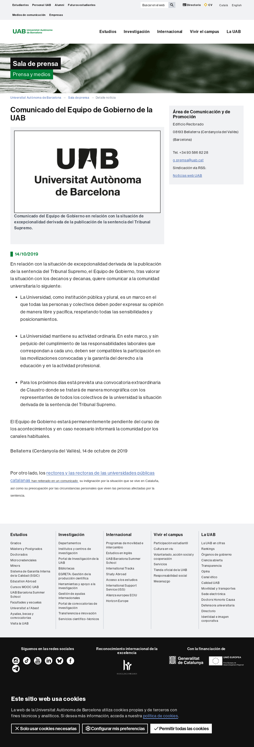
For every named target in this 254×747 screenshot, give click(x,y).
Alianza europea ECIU (121, 595)
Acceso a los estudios (122, 580)
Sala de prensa (78, 97)
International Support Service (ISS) (121, 588)
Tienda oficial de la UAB (170, 570)
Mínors (15, 566)
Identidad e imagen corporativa (214, 619)
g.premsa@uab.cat (188, 160)
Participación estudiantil (171, 543)
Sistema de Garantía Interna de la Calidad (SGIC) (30, 573)
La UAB (234, 31)
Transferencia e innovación (77, 613)
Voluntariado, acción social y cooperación (174, 557)
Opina (205, 571)
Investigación (137, 31)
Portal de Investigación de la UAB (79, 561)
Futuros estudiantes (81, 5)
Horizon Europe (117, 601)
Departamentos (70, 543)
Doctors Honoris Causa (218, 599)
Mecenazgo (162, 581)
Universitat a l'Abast (24, 608)
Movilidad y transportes (218, 588)
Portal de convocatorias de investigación (78, 606)
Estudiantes (20, 5)
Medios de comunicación (29, 15)
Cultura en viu (163, 549)
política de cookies (160, 715)
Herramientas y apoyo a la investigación (77, 586)
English (237, 5)
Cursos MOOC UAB (24, 587)
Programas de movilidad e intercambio (124, 545)
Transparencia (211, 566)
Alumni (59, 5)
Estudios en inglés (119, 553)
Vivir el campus (204, 31)
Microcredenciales (23, 560)
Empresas (56, 15)
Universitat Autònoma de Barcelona (35, 97)
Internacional (170, 31)
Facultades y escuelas (26, 602)
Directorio (192, 5)
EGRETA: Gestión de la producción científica (75, 576)
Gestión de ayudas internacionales (72, 596)
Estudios (107, 31)
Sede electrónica (213, 594)
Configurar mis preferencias (115, 728)
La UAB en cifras (213, 543)
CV (208, 5)
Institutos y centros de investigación (75, 551)
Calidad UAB (210, 583)
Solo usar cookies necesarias (45, 728)
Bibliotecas (67, 568)
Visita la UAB (19, 623)
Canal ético (209, 577)
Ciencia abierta (212, 560)
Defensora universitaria (217, 605)
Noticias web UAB (187, 175)
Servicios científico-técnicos (79, 619)
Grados (15, 543)
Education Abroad (23, 581)
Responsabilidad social (170, 575)
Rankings (208, 549)
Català (223, 5)
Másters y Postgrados (26, 549)
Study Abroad (116, 574)
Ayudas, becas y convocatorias (22, 616)
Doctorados (19, 554)
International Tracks (120, 568)
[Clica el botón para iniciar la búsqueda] (171, 5)
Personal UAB (41, 5)
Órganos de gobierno (216, 554)
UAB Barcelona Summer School (27, 594)
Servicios (160, 564)
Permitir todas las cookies (181, 728)
